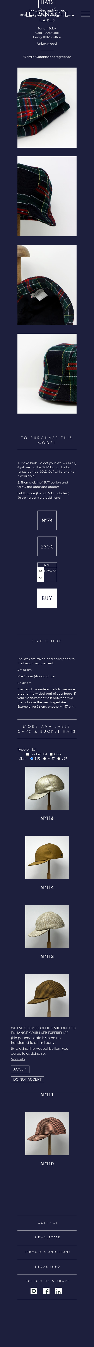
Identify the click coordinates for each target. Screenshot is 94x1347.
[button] (47, 108)
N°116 (47, 819)
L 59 (47, 571)
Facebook (46, 1291)
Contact (48, 1222)
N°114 (47, 888)
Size (47, 565)
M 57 (40, 574)
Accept (20, 1069)
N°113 (47, 957)
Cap (57, 754)
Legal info (48, 1266)
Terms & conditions (48, 1251)
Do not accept (27, 1079)
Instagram (34, 1291)
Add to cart (47, 598)
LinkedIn (58, 1291)
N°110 (47, 1164)
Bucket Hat (39, 754)
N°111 (47, 1095)
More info (18, 1059)
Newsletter (48, 1237)
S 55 (53, 571)
